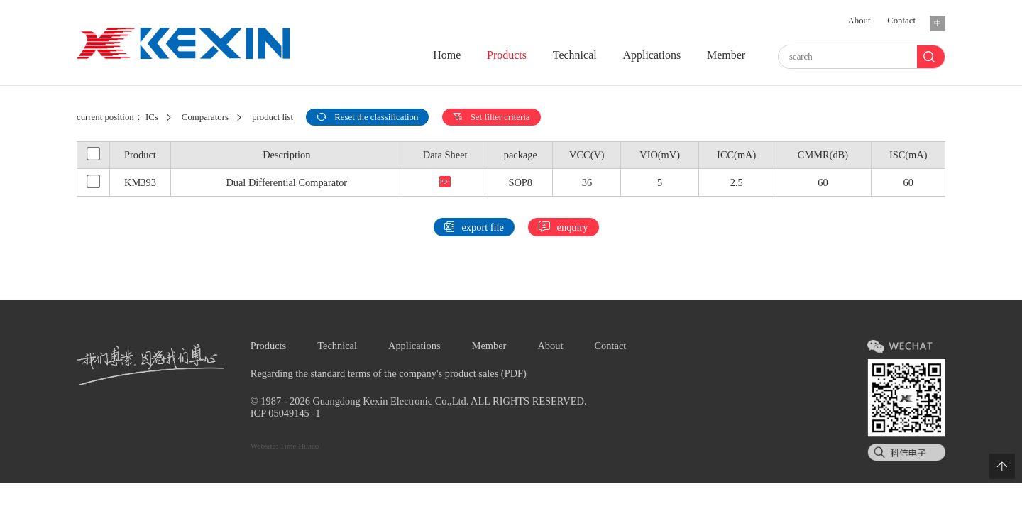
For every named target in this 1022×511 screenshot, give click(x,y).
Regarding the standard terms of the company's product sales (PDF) (389, 373)
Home (447, 55)
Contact (901, 21)
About (859, 21)
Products (507, 55)
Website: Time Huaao (285, 445)
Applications (651, 55)
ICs (151, 117)
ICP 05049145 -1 (286, 413)
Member (726, 55)
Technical (575, 55)
